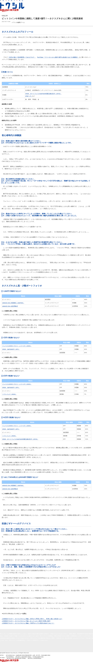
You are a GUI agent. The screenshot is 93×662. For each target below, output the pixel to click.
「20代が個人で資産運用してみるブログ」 (22, 57)
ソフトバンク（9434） (9, 394)
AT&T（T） (28, 96)
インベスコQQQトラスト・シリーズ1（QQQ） (17, 346)
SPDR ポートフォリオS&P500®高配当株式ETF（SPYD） (43, 93)
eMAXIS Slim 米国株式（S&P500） (13, 303)
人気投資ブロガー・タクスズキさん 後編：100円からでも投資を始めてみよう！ (28, 623)
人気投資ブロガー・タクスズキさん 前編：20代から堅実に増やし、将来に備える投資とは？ (32, 619)
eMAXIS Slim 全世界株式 (10, 306)
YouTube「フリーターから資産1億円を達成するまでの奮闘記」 (58, 57)
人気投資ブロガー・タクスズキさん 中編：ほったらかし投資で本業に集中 (26, 621)
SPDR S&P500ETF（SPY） (11, 349)
